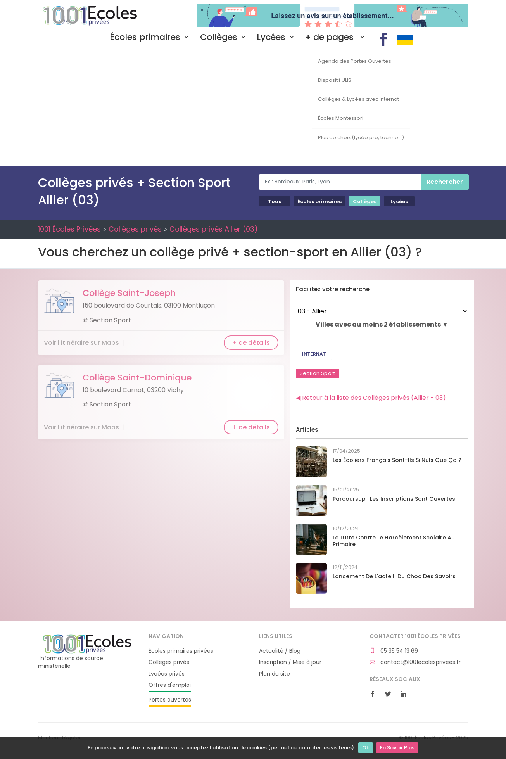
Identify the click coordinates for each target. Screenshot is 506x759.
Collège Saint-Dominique (137, 378)
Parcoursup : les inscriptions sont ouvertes (394, 499)
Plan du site (274, 674)
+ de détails (251, 342)
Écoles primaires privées (181, 651)
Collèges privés (135, 229)
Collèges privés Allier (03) (213, 229)
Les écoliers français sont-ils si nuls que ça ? (397, 460)
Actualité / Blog (279, 651)
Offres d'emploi (170, 685)
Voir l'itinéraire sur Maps (81, 342)
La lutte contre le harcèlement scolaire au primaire (394, 541)
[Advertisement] (253, 108)
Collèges (224, 37)
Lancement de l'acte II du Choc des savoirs (394, 576)
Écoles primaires (151, 37)
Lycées (277, 37)
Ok (365, 747)
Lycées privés (167, 674)
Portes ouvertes (170, 700)
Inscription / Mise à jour (290, 662)
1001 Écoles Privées (87, 15)
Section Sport (317, 373)
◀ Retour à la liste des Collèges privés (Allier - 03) (371, 397)
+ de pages (336, 37)
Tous (274, 201)
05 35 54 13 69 (394, 651)
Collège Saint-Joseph (129, 293)
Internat (314, 354)
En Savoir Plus (397, 747)
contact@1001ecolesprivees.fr (415, 662)
